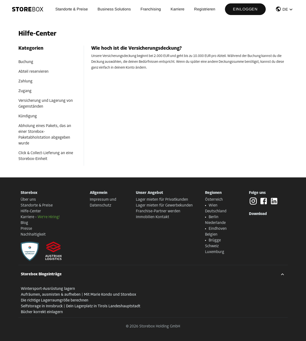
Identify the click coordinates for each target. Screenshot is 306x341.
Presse (26, 229)
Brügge (215, 240)
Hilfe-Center (31, 211)
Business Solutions (114, 9)
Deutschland (215, 211)
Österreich (214, 200)
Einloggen (245, 9)
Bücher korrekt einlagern (42, 312)
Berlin (213, 217)
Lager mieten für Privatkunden (162, 200)
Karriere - (40, 217)
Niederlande (215, 223)
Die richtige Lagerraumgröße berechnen (54, 300)
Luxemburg (214, 252)
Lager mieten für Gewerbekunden (164, 205)
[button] (285, 10)
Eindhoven (218, 229)
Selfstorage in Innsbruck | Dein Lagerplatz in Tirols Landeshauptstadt (80, 306)
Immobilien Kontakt (152, 217)
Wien (213, 205)
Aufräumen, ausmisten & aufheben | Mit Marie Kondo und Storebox (78, 295)
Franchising (151, 9)
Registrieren (204, 9)
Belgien (211, 235)
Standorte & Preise (71, 9)
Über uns (28, 200)
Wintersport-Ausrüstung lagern (48, 289)
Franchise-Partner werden (158, 211)
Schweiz (212, 246)
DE (285, 9)
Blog (24, 223)
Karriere (177, 9)
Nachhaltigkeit (33, 235)
